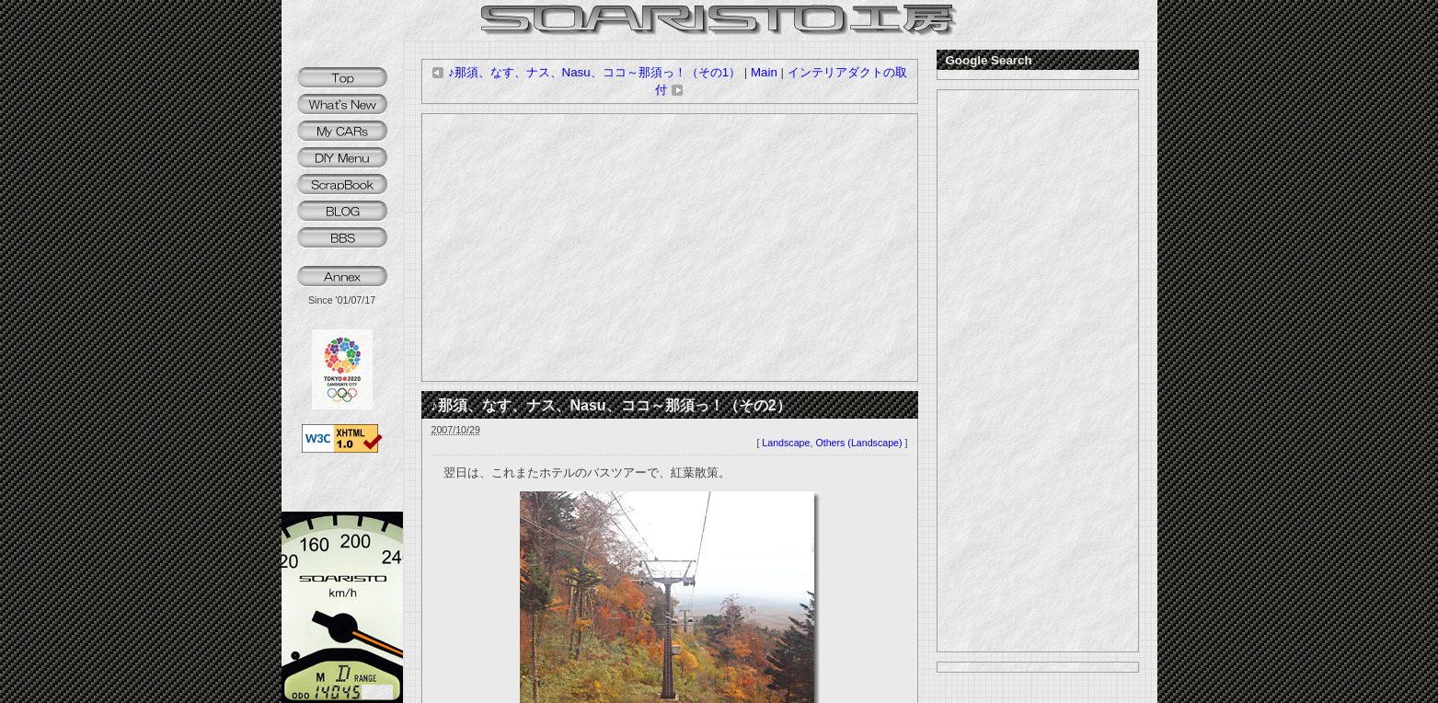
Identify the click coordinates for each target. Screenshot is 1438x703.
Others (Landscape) (858, 442)
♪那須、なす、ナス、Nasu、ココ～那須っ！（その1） (586, 72)
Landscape (786, 442)
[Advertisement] (669, 247)
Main (764, 72)
